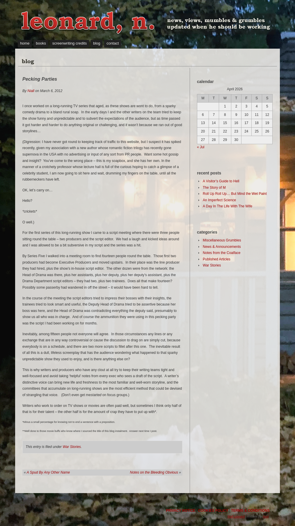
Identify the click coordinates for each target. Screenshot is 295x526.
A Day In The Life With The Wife (227, 206)
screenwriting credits (69, 43)
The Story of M (214, 188)
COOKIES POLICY (213, 511)
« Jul (200, 147)
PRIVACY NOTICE (180, 511)
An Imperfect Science (219, 200)
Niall (30, 91)
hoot (266, 516)
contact (112, 43)
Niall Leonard (236, 516)
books (41, 43)
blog (96, 43)
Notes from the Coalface (221, 253)
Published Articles (216, 259)
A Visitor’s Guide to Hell (221, 181)
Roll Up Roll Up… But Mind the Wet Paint (235, 194)
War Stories (72, 447)
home (25, 43)
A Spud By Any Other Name (48, 472)
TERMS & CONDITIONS (250, 511)
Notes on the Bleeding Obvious (154, 472)
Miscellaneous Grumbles (222, 240)
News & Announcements (222, 247)
